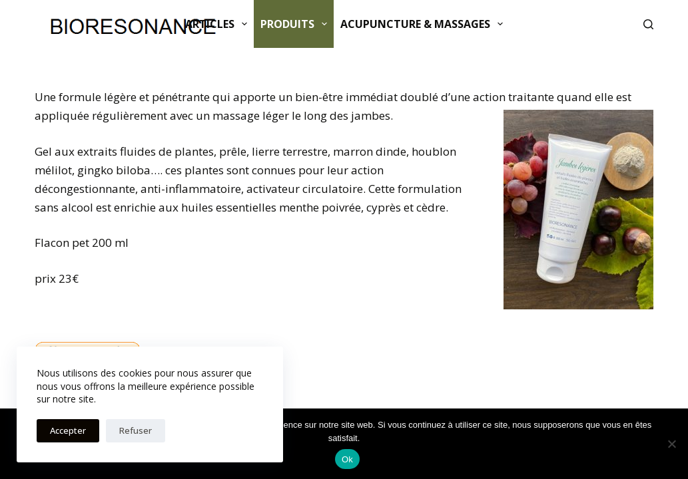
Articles (218, 24)
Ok (347, 459)
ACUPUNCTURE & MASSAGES (424, 24)
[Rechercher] (648, 24)
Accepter (68, 430)
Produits (296, 24)
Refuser (135, 430)
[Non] (671, 443)
